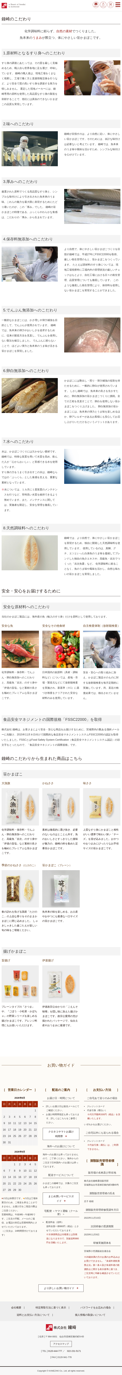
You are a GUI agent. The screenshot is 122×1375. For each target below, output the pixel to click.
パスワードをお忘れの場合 (95, 1307)
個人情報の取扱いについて (90, 1315)
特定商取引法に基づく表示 (51, 1307)
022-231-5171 (74, 1351)
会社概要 (16, 1307)
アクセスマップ (61, 1344)
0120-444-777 (55, 1351)
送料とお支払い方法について (33, 1315)
